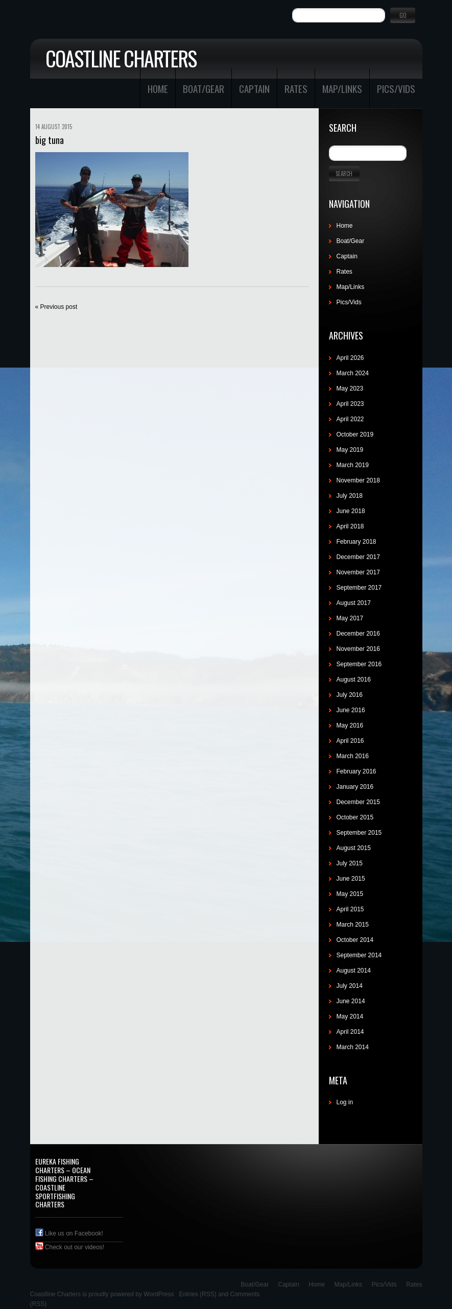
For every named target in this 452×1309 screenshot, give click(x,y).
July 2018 (350, 495)
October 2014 (355, 939)
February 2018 (356, 541)
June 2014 (351, 1001)
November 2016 (358, 648)
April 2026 (350, 357)
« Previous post (56, 306)
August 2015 (354, 848)
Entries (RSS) (197, 1294)
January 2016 (355, 786)
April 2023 (350, 403)
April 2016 (350, 740)
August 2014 (354, 970)
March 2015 (353, 924)
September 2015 (359, 832)
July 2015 (350, 863)
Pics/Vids (396, 88)
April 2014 (350, 1031)
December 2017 (358, 557)
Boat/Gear (203, 88)
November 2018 (358, 480)
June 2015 (351, 878)
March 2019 (353, 465)
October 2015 (355, 817)
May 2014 (350, 1016)
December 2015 (358, 802)
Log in (345, 1102)
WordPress (159, 1294)
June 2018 (351, 511)
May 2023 (350, 388)
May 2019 (350, 449)
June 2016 (351, 710)
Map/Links (342, 88)
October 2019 (355, 434)
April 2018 (350, 526)
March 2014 (353, 1047)
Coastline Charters (120, 58)
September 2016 (359, 664)
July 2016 (350, 694)
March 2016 (353, 756)
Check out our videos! (69, 1247)
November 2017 (358, 572)
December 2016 (358, 633)
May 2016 (350, 725)
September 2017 (359, 587)
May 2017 (350, 618)
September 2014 (359, 955)
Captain (254, 88)
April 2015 (350, 909)
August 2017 (354, 603)
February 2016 (356, 771)
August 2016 (354, 679)
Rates (295, 88)
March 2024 (353, 373)
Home (158, 88)
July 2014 (350, 985)
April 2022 (350, 419)
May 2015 (350, 894)
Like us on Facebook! (69, 1233)
